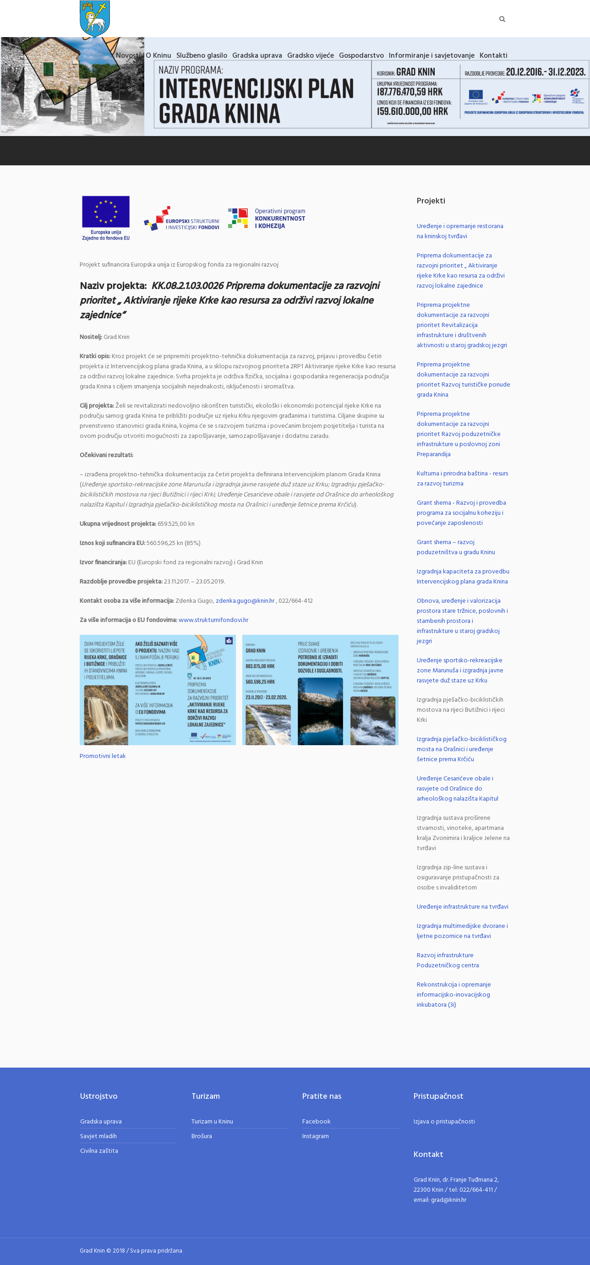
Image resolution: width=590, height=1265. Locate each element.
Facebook (316, 1122)
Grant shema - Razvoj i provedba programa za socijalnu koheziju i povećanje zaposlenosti (461, 513)
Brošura (201, 1136)
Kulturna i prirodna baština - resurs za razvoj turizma (462, 479)
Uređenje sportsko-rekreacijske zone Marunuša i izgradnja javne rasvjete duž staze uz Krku (460, 670)
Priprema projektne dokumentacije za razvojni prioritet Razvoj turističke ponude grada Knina (463, 380)
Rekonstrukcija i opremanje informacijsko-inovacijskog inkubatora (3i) (454, 995)
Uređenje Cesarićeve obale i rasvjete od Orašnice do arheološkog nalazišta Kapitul (457, 789)
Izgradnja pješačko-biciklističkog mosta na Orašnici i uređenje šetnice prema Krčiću (462, 749)
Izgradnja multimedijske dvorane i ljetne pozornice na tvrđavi (462, 931)
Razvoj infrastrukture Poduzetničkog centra (448, 960)
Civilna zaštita (99, 1151)
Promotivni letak (103, 757)
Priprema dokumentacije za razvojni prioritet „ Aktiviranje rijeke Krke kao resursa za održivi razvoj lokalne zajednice (461, 271)
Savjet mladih (98, 1136)
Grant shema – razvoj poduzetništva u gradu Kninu (456, 547)
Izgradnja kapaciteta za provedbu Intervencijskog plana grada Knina (463, 577)
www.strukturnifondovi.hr (213, 620)
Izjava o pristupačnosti (444, 1122)
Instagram (315, 1136)
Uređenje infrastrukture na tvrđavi (462, 907)
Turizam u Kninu (212, 1122)
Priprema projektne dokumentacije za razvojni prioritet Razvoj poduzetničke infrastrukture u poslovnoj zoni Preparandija (459, 434)
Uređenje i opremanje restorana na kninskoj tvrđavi (460, 231)
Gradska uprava (101, 1122)
